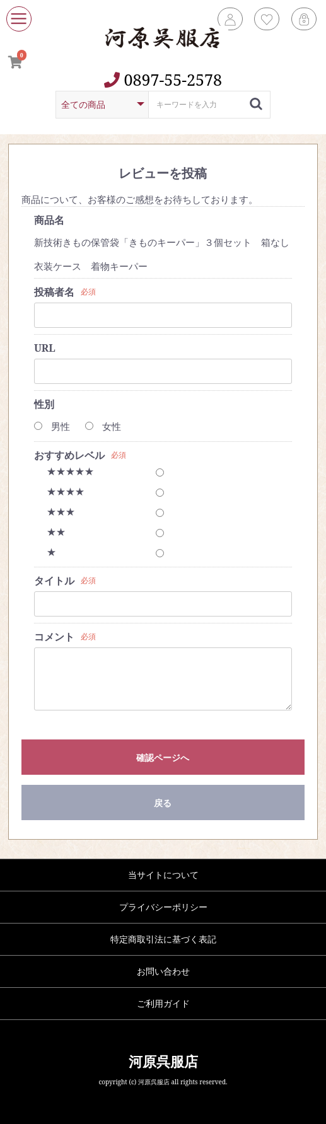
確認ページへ (162, 758)
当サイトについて (163, 875)
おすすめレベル (69, 455)
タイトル (54, 581)
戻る (163, 803)
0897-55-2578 (163, 79)
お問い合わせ (163, 971)
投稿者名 (54, 292)
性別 (44, 404)
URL (44, 348)
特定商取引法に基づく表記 (163, 939)
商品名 (49, 220)
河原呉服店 (163, 1061)
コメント (54, 637)
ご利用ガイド (163, 1003)
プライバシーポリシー (163, 907)
